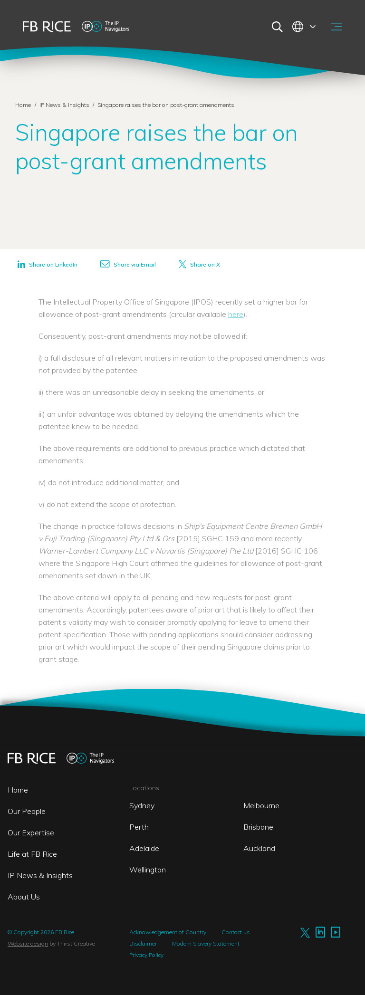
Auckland (259, 848)
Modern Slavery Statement (206, 943)
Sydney (141, 805)
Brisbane (258, 827)
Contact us (235, 932)
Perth (139, 827)
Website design (28, 943)
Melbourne (261, 805)
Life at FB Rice (32, 854)
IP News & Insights (65, 104)
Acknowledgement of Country (167, 932)
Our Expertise (31, 832)
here (235, 314)
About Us (24, 896)
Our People (27, 811)
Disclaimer (143, 943)
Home (23, 104)
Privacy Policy (146, 954)
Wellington (147, 869)
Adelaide (144, 848)
